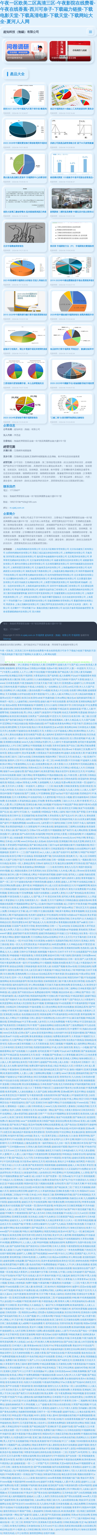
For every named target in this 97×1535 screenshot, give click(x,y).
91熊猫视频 (36, 745)
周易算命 (10, 604)
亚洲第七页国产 (10, 1371)
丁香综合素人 (6, 1106)
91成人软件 (63, 1047)
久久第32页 (80, 1470)
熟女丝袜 (69, 977)
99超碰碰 (79, 929)
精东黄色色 (55, 1161)
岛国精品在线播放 (55, 1312)
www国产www (25, 1099)
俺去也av (71, 697)
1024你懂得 (81, 1441)
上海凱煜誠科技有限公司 (37, 586)
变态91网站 (86, 1091)
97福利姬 (32, 1485)
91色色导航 (32, 1356)
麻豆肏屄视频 (86, 1018)
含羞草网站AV (30, 1408)
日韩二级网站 (80, 988)
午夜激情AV (19, 1069)
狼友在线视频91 (27, 1227)
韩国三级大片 (52, 1500)
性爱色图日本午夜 (22, 1437)
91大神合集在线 (45, 826)
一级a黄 (43, 900)
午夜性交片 (8, 907)
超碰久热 (28, 808)
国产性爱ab (61, 1054)
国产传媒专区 (32, 852)
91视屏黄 (27, 675)
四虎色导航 (70, 1294)
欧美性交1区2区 (7, 988)
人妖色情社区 (46, 1172)
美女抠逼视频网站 (40, 999)
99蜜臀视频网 (16, 808)
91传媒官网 (36, 819)
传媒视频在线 (82, 845)
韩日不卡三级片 (39, 918)
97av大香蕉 (66, 1382)
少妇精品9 (20, 1007)
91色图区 (16, 697)
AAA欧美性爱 (60, 760)
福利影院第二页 (47, 1297)
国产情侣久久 (85, 999)
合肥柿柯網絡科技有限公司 (19, 552)
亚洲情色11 (22, 1360)
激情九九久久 (54, 1386)
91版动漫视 (45, 1007)
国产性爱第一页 (55, 1176)
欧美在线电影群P (25, 981)
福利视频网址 (54, 1492)
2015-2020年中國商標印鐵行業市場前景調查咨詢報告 (25, 314)
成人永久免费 (16, 1065)
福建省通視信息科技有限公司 (68, 560)
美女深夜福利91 (47, 1456)
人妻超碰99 (37, 1511)
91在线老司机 (34, 797)
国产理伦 (65, 1110)
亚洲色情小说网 (88, 1312)
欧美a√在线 (78, 966)
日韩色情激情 (37, 756)
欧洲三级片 (10, 756)
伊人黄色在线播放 (14, 734)
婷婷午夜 (36, 1301)
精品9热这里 (9, 1529)
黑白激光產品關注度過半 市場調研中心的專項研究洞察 (25, 177)
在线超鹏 (19, 1261)
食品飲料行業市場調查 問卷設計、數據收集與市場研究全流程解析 (72, 349)
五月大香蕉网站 (19, 797)
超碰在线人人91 (7, 745)
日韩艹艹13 (49, 1113)
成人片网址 (18, 1018)
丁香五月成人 (9, 1165)
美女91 (59, 1235)
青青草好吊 (72, 1077)
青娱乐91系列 (87, 1478)
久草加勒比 (75, 1467)
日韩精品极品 (71, 900)
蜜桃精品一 (19, 1106)
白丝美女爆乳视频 (86, 819)
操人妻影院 (56, 1444)
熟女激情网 (74, 1434)
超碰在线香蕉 (18, 1202)
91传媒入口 (70, 933)
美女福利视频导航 (25, 1500)
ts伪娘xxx (77, 915)
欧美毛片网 (15, 856)
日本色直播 (77, 1338)
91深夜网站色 (55, 1018)
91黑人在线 (90, 1275)
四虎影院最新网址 (48, 1047)
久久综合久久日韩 (23, 789)
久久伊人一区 (74, 1220)
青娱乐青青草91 (42, 1444)
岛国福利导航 (70, 940)
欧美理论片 (68, 1227)
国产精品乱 (22, 1158)
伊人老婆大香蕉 (38, 1353)
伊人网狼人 (5, 1319)
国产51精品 (36, 1474)
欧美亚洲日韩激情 (18, 716)
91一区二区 (21, 1168)
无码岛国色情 (58, 856)
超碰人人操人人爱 (12, 1209)
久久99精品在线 (81, 944)
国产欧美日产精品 (23, 1124)
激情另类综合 (9, 1511)
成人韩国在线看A (19, 870)
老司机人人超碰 (75, 874)
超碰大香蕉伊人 (13, 1238)
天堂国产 (74, 1452)
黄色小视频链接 (29, 1268)
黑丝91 (15, 1422)
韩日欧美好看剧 (42, 981)
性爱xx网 (65, 782)
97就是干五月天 (83, 1290)
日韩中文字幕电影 (35, 951)
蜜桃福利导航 (89, 1073)
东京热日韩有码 (72, 1312)
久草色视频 (29, 1404)
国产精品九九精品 (56, 789)
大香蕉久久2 (51, 731)
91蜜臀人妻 (22, 1264)
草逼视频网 (29, 1319)
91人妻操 (49, 1371)
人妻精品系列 (28, 863)
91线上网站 (79, 1099)
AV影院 (67, 915)
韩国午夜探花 (84, 867)
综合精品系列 (54, 973)
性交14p (85, 1522)
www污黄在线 (74, 1073)
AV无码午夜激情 (83, 1128)
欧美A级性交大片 (67, 885)
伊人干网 (55, 1279)
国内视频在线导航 (67, 1415)
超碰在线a (8, 709)
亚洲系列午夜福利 (63, 734)
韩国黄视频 (53, 1165)
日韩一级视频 (57, 859)
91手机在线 (43, 837)
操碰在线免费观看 (22, 709)
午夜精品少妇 (83, 933)
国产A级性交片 (64, 1360)
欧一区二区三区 (17, 1522)
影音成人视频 (45, 1139)
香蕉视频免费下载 (42, 856)
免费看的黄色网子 (68, 1036)
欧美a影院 (59, 1522)
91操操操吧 (5, 1331)
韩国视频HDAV (64, 1286)
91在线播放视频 (21, 1507)
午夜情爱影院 (72, 1246)
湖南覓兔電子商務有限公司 (38, 571)
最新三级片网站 (24, 775)
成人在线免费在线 (40, 764)
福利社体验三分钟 (63, 823)
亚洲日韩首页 (86, 786)
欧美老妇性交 (26, 1467)
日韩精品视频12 (11, 889)
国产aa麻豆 (89, 922)
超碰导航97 (25, 933)
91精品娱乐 (63, 709)
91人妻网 (9, 1154)
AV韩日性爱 (82, 1014)
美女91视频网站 (63, 1113)
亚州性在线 (31, 988)
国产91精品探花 (17, 1054)
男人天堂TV (9, 1441)
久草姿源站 (8, 900)
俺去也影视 (84, 1411)
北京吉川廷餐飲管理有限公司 (55, 549)
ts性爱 (11, 848)
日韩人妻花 (42, 1018)
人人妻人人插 (32, 1073)
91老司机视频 (54, 1448)
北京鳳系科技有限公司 (78, 556)
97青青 (32, 1224)
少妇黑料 (88, 1397)
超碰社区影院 (83, 1158)
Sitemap (7, 639)
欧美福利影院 (76, 1305)
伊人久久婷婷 (38, 1308)
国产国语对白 (32, 1246)
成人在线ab (40, 841)
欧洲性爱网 (10, 727)
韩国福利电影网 (47, 996)
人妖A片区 (62, 1529)
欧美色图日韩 (36, 1393)
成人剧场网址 (26, 1444)
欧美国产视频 (52, 1308)
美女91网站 (23, 1305)
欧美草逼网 (17, 1091)
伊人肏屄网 (69, 1235)
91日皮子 (80, 1176)
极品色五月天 (9, 1224)
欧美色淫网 (19, 1235)
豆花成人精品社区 (60, 738)
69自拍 (55, 1437)
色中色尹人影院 (69, 1448)
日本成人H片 (40, 1194)
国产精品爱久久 (43, 1227)
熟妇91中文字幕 (13, 867)
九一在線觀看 (34, 812)
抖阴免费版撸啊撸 (64, 1198)
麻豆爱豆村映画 (42, 1279)
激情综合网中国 (23, 970)
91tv (53, 1345)
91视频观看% (85, 1463)
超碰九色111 (64, 664)
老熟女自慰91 (14, 753)
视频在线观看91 (85, 1474)
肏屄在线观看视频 (60, 1467)
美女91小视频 (36, 1327)
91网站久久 (60, 1430)
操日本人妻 (13, 874)
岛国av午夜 (51, 668)
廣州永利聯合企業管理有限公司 (30, 564)
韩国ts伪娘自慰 (36, 723)
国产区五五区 (11, 778)
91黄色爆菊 (51, 672)
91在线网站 (10, 1113)
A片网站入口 (68, 694)
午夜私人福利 (57, 812)
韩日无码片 (83, 940)
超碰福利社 (81, 896)
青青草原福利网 (7, 1341)
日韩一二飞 (61, 926)
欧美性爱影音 (42, 1132)
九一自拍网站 (50, 686)
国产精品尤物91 (32, 771)
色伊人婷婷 (21, 1110)
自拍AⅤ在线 (52, 841)
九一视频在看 (84, 859)
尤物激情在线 (16, 712)
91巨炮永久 (53, 948)
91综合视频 (39, 672)
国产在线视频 (24, 1051)
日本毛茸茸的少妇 (36, 870)
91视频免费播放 (13, 1176)
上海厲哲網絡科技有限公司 (80, 589)
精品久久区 (73, 1065)
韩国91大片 (85, 1139)
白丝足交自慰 (30, 1187)
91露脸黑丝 (55, 1283)
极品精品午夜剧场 (26, 1132)
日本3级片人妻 (21, 1345)
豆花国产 (22, 926)
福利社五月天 (50, 863)
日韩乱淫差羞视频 (58, 1213)
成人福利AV (47, 734)
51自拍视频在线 (74, 1102)
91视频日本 (65, 1308)
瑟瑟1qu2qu (56, 793)
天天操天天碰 (59, 985)
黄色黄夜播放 (42, 1036)
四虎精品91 (85, 793)
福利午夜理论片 (75, 1529)
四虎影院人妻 (44, 1400)
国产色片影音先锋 (42, 778)
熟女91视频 (47, 1003)
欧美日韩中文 (14, 815)
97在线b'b (56, 804)
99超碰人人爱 (61, 1481)
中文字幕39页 (14, 1334)
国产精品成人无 (7, 1470)
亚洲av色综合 (44, 1249)
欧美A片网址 (6, 764)
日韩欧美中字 (64, 705)
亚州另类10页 (32, 1235)
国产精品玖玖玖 (32, 1261)
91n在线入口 (74, 1213)
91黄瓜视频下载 (86, 1209)
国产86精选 (10, 992)
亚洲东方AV (48, 1102)
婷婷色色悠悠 (82, 1261)
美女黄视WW (56, 1459)
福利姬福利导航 (84, 697)
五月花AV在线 (24, 727)
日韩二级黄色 (12, 1467)
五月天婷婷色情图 (20, 1353)
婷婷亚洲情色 (20, 767)
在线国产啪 (22, 1224)
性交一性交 (25, 1308)
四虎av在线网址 (59, 937)
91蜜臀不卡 (82, 1029)
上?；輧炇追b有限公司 (30, 597)
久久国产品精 (88, 719)
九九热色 (83, 1077)
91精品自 (87, 915)
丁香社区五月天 (64, 756)
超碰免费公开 (62, 1489)
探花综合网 (65, 1121)
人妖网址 (58, 1290)
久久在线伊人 (58, 1249)
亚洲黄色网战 (84, 701)
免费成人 (9, 951)
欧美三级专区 (21, 1117)
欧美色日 (18, 1290)
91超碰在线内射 (24, 882)
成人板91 (14, 812)
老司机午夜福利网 (86, 742)
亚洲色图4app (21, 1021)
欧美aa (75, 1463)
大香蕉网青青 (33, 848)
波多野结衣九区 (37, 1029)
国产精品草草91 (7, 1139)
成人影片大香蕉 (33, 1367)
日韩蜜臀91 (51, 664)
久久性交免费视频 (62, 1021)
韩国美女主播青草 (28, 1058)
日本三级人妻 (26, 1286)
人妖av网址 (40, 1500)
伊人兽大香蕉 (56, 764)
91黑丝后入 (19, 1172)
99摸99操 (87, 970)
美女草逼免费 (28, 753)
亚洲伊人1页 (68, 1470)
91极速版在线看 (48, 1375)
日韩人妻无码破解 (82, 672)
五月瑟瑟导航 (26, 1422)
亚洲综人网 (10, 915)
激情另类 (74, 1047)
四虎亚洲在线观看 (75, 1525)
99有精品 (72, 1154)
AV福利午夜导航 (20, 1135)
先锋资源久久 (31, 900)
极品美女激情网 (65, 863)
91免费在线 (29, 1290)
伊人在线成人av (23, 1341)
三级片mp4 (53, 845)
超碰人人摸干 (61, 1331)
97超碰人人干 (64, 1264)
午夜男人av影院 (10, 672)
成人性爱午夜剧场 (40, 1238)
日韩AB (47, 1511)
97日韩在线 (79, 863)
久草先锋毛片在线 (82, 1010)
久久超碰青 (37, 1051)
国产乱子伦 (70, 1180)
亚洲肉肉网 (29, 973)
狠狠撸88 (9, 668)
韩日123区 (91, 1099)
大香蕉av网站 (54, 959)
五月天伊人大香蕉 (14, 786)
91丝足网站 (69, 1132)
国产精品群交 (41, 878)
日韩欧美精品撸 (72, 1522)
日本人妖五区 (38, 970)
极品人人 (9, 819)
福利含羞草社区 (28, 985)
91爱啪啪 (69, 848)
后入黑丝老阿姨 (77, 738)
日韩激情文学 (30, 1025)
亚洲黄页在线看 (23, 1216)
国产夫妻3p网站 (88, 1419)
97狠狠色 (54, 1128)
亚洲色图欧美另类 (79, 1080)
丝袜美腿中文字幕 (39, 1272)
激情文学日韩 (77, 1275)
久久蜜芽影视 (48, 797)
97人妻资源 (13, 834)
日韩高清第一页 (13, 1312)
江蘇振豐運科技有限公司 (35, 600)
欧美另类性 (58, 867)
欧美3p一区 (67, 1386)
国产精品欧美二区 (68, 1187)
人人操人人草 (9, 1062)
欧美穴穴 (78, 962)
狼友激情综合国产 (81, 1268)
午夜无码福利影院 (47, 1080)
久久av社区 (86, 1213)
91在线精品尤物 (84, 882)
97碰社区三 (52, 1088)
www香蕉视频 (54, 1478)
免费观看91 (8, 970)
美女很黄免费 (62, 1389)
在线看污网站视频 (78, 690)
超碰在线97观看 (65, 1146)
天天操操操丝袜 (15, 1492)
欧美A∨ (82, 1378)
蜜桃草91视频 (56, 1518)
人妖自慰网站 (80, 1386)
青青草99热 (88, 1135)
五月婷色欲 (67, 1492)
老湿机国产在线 (55, 1485)
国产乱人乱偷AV (38, 904)
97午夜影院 (61, 1456)
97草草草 (22, 1010)
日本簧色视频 (62, 1503)
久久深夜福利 (30, 826)
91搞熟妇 (22, 686)
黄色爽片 (70, 856)
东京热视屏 (10, 801)
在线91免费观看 (62, 1334)
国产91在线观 (12, 1386)
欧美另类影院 (38, 933)
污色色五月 (90, 1249)
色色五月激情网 (69, 712)
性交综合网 (84, 1514)
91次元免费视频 (29, 1400)
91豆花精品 (27, 856)
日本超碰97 (78, 1272)
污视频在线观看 (50, 1183)
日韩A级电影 (32, 1007)
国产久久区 (46, 1168)
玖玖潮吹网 (17, 973)
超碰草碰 (26, 1238)
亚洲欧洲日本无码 (83, 1143)
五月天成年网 (15, 1456)
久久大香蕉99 (70, 764)
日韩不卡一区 (43, 1411)
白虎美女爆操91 (44, 1224)
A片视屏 (64, 999)
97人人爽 (14, 1448)
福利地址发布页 (24, 1062)
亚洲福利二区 (88, 1389)
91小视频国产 (12, 1444)
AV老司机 (71, 1158)
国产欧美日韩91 (39, 948)
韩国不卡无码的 (50, 819)
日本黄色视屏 (12, 683)
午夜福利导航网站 (50, 1382)
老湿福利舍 (83, 778)
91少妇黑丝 (27, 1533)
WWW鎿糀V (58, 977)
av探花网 (30, 1036)
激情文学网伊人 (7, 1168)
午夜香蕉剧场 (78, 1364)
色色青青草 (30, 859)
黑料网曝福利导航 (68, 1194)
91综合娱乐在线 (16, 1080)
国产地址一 (83, 1331)
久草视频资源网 (61, 1305)
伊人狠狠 (40, 1209)
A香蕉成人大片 (77, 767)
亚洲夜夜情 (78, 1360)
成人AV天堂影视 (88, 1341)
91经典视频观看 (87, 1297)
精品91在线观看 (47, 1356)
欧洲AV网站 (79, 731)
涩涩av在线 (85, 1286)
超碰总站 (24, 889)
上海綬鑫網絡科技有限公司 (74, 567)
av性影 (60, 727)
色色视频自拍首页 (39, 1014)
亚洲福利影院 (60, 1154)
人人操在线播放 (31, 1091)
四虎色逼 (46, 1437)
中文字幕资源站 (31, 1349)
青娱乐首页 (60, 1077)
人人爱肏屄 (36, 1338)
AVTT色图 (49, 723)
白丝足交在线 (65, 1099)
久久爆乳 (62, 1073)
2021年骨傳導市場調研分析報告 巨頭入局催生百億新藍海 (25, 280)
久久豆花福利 (72, 1168)
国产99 (74, 1209)
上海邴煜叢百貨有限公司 (22, 567)
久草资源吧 (10, 845)
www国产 (10, 1231)
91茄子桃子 (77, 723)
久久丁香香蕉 (38, 1088)
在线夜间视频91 (88, 1319)
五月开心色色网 (7, 731)
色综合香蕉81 (49, 1338)
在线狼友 (54, 1036)
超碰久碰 (45, 701)
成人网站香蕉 (80, 830)
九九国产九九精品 (62, 1224)
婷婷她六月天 (6, 1191)
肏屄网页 (85, 1161)
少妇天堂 (32, 1198)
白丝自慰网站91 (82, 848)
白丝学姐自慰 (23, 694)
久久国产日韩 (9, 859)
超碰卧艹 (10, 1146)
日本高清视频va (66, 929)
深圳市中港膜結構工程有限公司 (65, 586)
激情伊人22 (13, 760)
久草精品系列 (11, 1426)
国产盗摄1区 (26, 1514)
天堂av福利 (65, 1463)
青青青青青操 (45, 977)
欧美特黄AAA (88, 1459)
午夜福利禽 (43, 1283)
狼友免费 (58, 786)
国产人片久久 (35, 1360)
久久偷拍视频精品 (42, 679)
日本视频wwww (23, 1146)
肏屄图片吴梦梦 (23, 1459)
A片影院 (7, 1202)
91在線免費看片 (37, 1323)
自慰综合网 (67, 1025)
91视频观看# (84, 675)
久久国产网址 (21, 1040)
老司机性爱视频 (79, 1308)
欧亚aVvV (68, 1231)
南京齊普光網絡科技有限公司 (33, 575)
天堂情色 (29, 878)
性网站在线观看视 (56, 1124)
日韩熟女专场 (64, 1338)
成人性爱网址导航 (44, 1290)
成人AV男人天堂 (17, 929)
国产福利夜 (52, 675)
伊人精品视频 (19, 690)
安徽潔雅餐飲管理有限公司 (60, 600)
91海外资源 (67, 973)
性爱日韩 (42, 988)
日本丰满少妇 (6, 940)
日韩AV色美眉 (10, 686)
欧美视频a (39, 1371)
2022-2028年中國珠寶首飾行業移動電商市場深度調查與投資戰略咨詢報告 (25, 143)
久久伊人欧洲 (23, 1165)
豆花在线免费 (64, 1327)
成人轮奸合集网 (32, 738)
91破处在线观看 (19, 1183)
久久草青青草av (80, 1279)
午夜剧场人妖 (6, 1463)
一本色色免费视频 (75, 1249)
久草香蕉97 (8, 1364)
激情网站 (12, 981)
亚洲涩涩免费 (18, 1297)
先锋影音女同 (84, 1154)
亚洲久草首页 (89, 1165)
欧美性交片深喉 (69, 808)
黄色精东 (89, 929)
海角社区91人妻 (66, 668)
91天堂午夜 (17, 1319)
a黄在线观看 (48, 1331)
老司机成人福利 (22, 819)
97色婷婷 (42, 1378)
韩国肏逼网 (54, 1014)
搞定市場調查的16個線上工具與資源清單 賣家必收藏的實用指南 (72, 108)
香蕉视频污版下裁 (70, 1478)
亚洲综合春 (31, 804)
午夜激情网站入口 (22, 764)
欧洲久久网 (45, 1341)
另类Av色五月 (34, 767)
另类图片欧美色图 (80, 1224)
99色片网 (80, 837)
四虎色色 (67, 1135)
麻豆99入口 (88, 1054)
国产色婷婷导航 (17, 1246)
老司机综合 (33, 1139)
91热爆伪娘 (48, 697)
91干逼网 (60, 1051)
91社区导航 (35, 940)
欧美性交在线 (66, 988)
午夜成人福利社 (56, 1294)
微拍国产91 (31, 1378)
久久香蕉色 (43, 1408)
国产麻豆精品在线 (38, 845)
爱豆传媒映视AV (80, 797)
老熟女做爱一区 (10, 1430)
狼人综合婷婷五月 (67, 1029)
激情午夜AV (84, 804)
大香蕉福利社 (39, 675)
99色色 (8, 1018)
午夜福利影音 (26, 1386)
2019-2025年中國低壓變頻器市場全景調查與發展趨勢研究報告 (72, 280)
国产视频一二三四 (48, 1040)
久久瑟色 (19, 900)
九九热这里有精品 (40, 1518)
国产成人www (78, 664)
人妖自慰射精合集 (69, 1500)
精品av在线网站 (59, 1257)
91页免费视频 (26, 892)
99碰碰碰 (22, 955)
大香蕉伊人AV (87, 1065)
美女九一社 (43, 1135)
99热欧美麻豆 (77, 1334)
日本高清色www (62, 1371)
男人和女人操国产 (32, 712)
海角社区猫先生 (82, 1227)
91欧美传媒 (81, 904)
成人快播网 (64, 675)
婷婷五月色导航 (47, 1235)
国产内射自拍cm (35, 992)
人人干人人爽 (25, 672)
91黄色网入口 (30, 719)
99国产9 (84, 852)
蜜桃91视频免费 (31, 937)
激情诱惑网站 (40, 1533)
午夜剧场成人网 (49, 1301)
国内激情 (84, 955)
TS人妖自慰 (5, 1301)
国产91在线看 (24, 918)
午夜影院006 (22, 1470)
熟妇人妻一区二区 (44, 760)
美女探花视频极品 (36, 1084)
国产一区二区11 (7, 882)
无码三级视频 (61, 1043)
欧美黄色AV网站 (63, 723)
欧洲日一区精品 (22, 1474)
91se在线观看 (12, 1286)
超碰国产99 (51, 1062)
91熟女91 (28, 1492)
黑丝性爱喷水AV (27, 922)
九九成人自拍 (72, 789)
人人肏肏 (30, 1478)
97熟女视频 (27, 1415)
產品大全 (17, 74)
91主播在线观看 (50, 911)
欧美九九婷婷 (11, 948)
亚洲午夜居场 (25, 749)
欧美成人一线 (79, 756)
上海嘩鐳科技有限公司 (74, 552)
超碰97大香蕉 (47, 1481)
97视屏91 (33, 1040)
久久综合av (41, 973)
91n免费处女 (86, 1168)
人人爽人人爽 (24, 1518)
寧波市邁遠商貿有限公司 (26, 589)
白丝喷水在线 (25, 778)
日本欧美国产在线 (54, 1084)
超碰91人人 (86, 1481)
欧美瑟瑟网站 (15, 1003)
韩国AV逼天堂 (35, 1183)
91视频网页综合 (7, 1102)
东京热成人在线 (40, 1216)
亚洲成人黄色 (78, 1356)
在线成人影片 (34, 1275)
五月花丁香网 (28, 1209)
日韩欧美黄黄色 (71, 786)
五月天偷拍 (27, 1150)
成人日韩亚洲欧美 (35, 1529)
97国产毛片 (21, 1275)
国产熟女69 (33, 1168)
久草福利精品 (23, 801)
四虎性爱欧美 (10, 955)
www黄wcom (32, 823)
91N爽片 (14, 1213)
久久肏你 (77, 1135)
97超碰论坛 (17, 1077)
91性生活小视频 (64, 797)
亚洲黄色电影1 (53, 907)
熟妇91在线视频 (55, 904)
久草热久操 (9, 830)
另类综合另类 (50, 1327)
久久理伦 (30, 929)
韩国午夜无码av (45, 1334)
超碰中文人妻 (88, 1467)
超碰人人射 (38, 1514)
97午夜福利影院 (68, 1014)
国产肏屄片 (68, 830)
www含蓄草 (10, 1338)
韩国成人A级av (15, 782)
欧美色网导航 (49, 1360)
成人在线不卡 (40, 1176)
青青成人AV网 (30, 782)
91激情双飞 (29, 1095)
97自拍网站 (41, 962)
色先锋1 (37, 915)
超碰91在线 (61, 874)
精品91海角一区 (18, 1198)
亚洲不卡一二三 (17, 852)
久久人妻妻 (20, 951)
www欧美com (33, 1481)
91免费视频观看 (85, 1415)
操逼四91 (46, 712)
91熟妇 (35, 1154)
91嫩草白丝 (57, 778)
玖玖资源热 (47, 940)
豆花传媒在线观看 (63, 1268)
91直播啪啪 (44, 793)
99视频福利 (38, 885)
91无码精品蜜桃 (86, 764)
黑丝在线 (12, 918)
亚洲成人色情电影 (16, 1283)
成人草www (78, 870)
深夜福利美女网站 (75, 1422)
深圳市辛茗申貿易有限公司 (40, 593)
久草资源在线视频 (36, 1419)
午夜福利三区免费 (81, 749)
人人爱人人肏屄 (41, 1496)
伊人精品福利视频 (83, 694)
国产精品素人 (71, 1095)
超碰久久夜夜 (53, 882)
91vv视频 (16, 1301)
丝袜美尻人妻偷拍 (72, 1106)
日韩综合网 (65, 948)
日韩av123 (34, 830)
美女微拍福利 (70, 1378)
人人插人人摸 (29, 1242)
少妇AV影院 (33, 701)
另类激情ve (37, 709)
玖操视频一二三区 (70, 1283)
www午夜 (52, 1253)
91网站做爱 (56, 1411)
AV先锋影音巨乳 (78, 1202)
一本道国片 (80, 668)
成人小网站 (84, 992)
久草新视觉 (75, 1389)
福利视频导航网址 (42, 1397)
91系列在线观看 (72, 1353)
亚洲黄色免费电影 (56, 1422)
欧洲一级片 (29, 962)
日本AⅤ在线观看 (8, 775)
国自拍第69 (39, 907)
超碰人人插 (31, 1106)
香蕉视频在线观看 (74, 922)
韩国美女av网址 (29, 1312)
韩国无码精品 (56, 1231)
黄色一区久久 (23, 944)
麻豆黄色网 (69, 1290)
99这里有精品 (48, 1367)
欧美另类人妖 (51, 966)
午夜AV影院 (14, 985)
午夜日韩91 (39, 1062)
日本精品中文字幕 (20, 911)
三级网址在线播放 (77, 826)
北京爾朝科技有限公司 (17, 578)
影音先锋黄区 (6, 1088)
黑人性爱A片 (61, 889)
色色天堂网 (78, 841)
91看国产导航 (24, 1511)
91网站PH (41, 929)
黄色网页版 (15, 1257)
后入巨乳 (62, 686)
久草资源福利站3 (78, 1301)
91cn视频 (45, 690)
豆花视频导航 (28, 815)
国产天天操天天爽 (79, 1183)
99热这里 (16, 1415)
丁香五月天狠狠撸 (87, 1187)
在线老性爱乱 (76, 1397)
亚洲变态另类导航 (30, 1047)
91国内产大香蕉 (76, 679)
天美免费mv (55, 837)
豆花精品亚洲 (83, 926)
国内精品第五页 (57, 1069)
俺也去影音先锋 (69, 1474)
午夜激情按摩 (46, 1154)
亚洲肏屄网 (42, 1220)
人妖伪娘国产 (51, 1099)
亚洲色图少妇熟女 (20, 1014)
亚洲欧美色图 (66, 1191)
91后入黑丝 (60, 1525)
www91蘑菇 (13, 933)
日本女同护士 (84, 918)
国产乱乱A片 (67, 815)
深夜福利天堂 (31, 1080)
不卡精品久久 (9, 1180)
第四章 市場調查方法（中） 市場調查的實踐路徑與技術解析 (72, 246)
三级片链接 (33, 1010)
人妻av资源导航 (25, 1113)
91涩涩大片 (55, 716)
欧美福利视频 (78, 1327)
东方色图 (47, 745)
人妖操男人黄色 (57, 892)
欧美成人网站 (16, 1375)
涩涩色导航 (51, 870)
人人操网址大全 (43, 1257)
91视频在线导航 (88, 1434)
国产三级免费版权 (82, 1025)
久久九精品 (54, 782)
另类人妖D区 (27, 679)
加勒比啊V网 (60, 1091)
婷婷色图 (44, 716)
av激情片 (58, 940)
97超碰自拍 (18, 793)
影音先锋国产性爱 (32, 734)
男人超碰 (4, 1213)
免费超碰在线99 (52, 992)
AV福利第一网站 (52, 1110)
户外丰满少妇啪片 (55, 1419)
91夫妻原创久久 (84, 1180)
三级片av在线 (23, 756)
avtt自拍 (72, 926)
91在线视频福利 (73, 1238)
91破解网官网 (83, 885)
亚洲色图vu (67, 683)
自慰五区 (12, 1132)
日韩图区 (54, 1187)
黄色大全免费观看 (77, 889)
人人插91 (56, 742)
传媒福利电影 (56, 1349)
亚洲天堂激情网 (29, 1334)
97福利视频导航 (88, 1084)
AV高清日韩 (43, 1187)
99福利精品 (22, 845)
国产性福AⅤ (78, 1382)
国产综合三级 (72, 745)
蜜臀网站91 (16, 1242)
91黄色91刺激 (49, 1275)
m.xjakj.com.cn (17, 508)
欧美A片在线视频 (16, 1205)
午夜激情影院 (25, 1213)
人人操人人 (85, 789)
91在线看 (23, 1426)
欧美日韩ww (78, 1121)
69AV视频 (4, 870)
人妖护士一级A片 (16, 738)
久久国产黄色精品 (74, 892)
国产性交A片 (18, 1503)
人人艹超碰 (41, 1404)
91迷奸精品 (73, 996)
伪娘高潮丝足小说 (22, 1088)
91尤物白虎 (61, 996)
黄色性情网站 (48, 926)
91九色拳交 (54, 1216)
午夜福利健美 (16, 996)
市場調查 (40, 635)
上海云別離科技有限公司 (27, 604)
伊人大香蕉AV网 (44, 1316)
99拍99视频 (42, 1242)
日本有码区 (15, 1047)
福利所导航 (29, 1065)
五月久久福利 (50, 705)
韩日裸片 (45, 848)
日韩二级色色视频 (8, 1323)
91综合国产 (90, 1345)
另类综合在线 (56, 1496)
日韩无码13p (63, 1209)
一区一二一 (31, 1463)
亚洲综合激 (13, 892)
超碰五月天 (31, 1202)
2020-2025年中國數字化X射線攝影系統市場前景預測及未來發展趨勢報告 (72, 383)
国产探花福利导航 (8, 1316)
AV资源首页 (5, 1349)
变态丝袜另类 (54, 896)
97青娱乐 (8, 1235)
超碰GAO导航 (81, 1367)
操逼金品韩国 (23, 966)
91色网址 (90, 771)
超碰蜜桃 (65, 1514)
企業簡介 (9, 513)
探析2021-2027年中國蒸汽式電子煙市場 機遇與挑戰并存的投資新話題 (25, 108)
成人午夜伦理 (70, 775)
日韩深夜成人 (44, 1106)
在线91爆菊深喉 (7, 1253)
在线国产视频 (65, 966)
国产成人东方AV (41, 1213)
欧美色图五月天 (36, 731)
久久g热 (17, 1249)
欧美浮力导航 (34, 926)
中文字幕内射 (89, 937)
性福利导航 (17, 1349)
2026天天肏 (50, 1529)
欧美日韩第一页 (78, 782)
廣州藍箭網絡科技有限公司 (63, 578)
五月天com (15, 1150)
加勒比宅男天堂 (17, 1378)
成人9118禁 (36, 911)
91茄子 (20, 859)
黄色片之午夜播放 (70, 1161)
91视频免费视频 (17, 823)
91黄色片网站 (16, 937)
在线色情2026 (56, 1095)
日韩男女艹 (33, 716)
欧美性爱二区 (40, 1286)
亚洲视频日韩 (65, 841)
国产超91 (4, 823)
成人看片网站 (6, 1069)
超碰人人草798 (68, 882)
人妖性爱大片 (46, 823)
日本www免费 (14, 1268)
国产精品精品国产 (38, 1426)
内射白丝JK (57, 1511)
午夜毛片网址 (78, 1021)
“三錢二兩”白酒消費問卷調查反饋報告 (67, 418)
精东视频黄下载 (37, 889)
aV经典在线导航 (67, 1437)
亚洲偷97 (56, 1400)
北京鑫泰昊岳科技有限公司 (48, 567)
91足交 (65, 1397)
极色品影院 (36, 1143)
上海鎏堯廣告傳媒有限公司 (65, 571)
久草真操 (82, 1036)
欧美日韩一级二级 (80, 716)
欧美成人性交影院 (32, 1003)
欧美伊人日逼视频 (42, 1150)
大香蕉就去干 (42, 753)
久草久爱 (14, 1058)
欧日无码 (45, 1345)
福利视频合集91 (67, 845)
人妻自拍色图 (33, 690)
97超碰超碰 (50, 1209)
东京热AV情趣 (39, 789)
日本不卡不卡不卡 (74, 951)
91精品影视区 (87, 996)
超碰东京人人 (19, 1220)
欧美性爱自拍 (79, 734)
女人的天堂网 (18, 1331)
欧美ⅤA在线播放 (76, 1007)
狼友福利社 (41, 1478)
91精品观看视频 (47, 1364)
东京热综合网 (44, 719)
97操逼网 (56, 712)
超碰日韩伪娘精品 (55, 933)
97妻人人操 (87, 709)
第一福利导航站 (50, 1143)
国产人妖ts (38, 1032)
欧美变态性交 (16, 1095)
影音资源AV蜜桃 (83, 1032)
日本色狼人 (54, 1272)
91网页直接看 (23, 1338)
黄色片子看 (10, 1158)
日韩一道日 (81, 959)
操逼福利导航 (32, 1172)
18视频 (64, 992)
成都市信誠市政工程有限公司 (53, 589)
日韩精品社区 (11, 922)
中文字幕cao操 (36, 1021)
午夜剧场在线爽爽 (72, 1459)
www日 (3, 1194)
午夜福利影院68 (11, 1308)
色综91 (13, 1518)
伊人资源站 (23, 664)
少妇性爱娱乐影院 (8, 1099)
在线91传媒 (53, 1533)
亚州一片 (23, 977)
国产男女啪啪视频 (42, 1467)
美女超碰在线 (80, 973)
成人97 (35, 1341)
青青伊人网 (63, 1301)
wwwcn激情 (71, 859)
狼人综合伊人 (40, 1422)
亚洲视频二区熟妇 (16, 1194)
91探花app (5, 1279)
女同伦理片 (64, 1183)
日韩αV (39, 863)
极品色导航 (18, 1121)
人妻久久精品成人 (72, 719)
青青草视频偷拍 (25, 705)
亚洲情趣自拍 (60, 1003)
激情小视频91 (82, 1069)
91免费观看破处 (49, 1264)
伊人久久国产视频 (27, 1316)
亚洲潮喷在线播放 (12, 742)
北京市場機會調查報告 (13, 246)
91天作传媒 (74, 760)
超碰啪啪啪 (64, 1165)
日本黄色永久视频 (86, 727)
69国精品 (45, 812)
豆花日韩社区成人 (48, 1010)
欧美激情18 (42, 1441)
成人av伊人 (8, 1117)
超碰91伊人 (38, 1191)
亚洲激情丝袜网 (79, 948)
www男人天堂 (89, 1496)
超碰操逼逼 (75, 709)
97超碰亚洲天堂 (86, 1095)
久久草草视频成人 (20, 1143)
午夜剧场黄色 (34, 955)
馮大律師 (36, 611)
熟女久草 (36, 727)
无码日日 (66, 716)
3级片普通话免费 (60, 1202)
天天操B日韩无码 (46, 1058)
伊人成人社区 (51, 885)
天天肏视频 (10, 694)
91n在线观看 (74, 1003)
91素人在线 (66, 1272)
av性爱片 (45, 830)
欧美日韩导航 (85, 981)
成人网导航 (27, 959)
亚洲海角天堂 (46, 1522)
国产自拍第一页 (75, 1456)
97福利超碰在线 (25, 915)
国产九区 (37, 1102)
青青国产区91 (32, 1522)
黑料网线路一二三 (42, 867)
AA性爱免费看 (66, 944)
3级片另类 (70, 812)
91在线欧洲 (21, 1231)
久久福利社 (8, 1040)
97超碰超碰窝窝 (63, 1297)
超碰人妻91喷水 (24, 885)
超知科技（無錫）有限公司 (21, 32)
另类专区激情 (58, 745)
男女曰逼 (50, 889)
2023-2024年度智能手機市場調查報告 (20, 418)
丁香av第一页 (16, 1489)
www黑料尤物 (43, 859)
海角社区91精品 (57, 1238)
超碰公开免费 (37, 801)
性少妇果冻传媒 (81, 1088)
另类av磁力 (69, 1176)
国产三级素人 (31, 793)
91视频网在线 (88, 1430)
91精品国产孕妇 (70, 804)
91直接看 (9, 1084)
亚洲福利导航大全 (68, 819)
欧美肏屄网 (41, 815)
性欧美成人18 (75, 970)
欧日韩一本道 (54, 808)
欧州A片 (52, 1286)
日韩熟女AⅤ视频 (37, 668)
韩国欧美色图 (66, 962)
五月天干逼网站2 (56, 900)
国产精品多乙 (21, 830)
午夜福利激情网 (69, 742)
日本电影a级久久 (76, 1150)
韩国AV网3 (50, 756)
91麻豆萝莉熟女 (32, 1077)
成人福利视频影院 (17, 1496)
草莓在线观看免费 (65, 1345)
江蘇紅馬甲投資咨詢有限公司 (53, 604)
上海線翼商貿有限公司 (39, 578)
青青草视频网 (82, 911)
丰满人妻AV (52, 1415)
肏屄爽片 (75, 852)
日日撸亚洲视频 (78, 1205)
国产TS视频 (5, 1077)
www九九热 (27, 742)
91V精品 (64, 970)
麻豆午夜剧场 (52, 970)
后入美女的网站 (59, 1007)
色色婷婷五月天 (33, 1054)
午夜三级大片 (54, 683)
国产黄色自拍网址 (8, 1411)
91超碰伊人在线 (88, 760)
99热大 (31, 1231)
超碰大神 (90, 1327)
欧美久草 (80, 753)
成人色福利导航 (31, 996)
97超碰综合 (21, 731)
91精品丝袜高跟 (69, 1316)
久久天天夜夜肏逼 (45, 1043)
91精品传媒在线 (20, 723)
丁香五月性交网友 (65, 1367)
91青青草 (84, 801)
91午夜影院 (60, 1158)
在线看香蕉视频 (72, 1419)
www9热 (4, 675)
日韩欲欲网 (20, 1084)
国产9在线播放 (40, 1253)
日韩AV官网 (45, 1246)
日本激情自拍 (35, 1525)
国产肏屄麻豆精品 (14, 719)
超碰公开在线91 (37, 1470)
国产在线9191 (63, 852)
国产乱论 (4, 812)
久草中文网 (73, 1139)
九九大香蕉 (39, 1099)
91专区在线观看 (58, 701)
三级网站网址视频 (48, 1073)
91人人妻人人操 (23, 1154)
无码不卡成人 (79, 823)
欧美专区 (7, 1043)
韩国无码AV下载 (83, 977)
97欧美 (33, 1441)
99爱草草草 (10, 966)
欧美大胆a (25, 1448)
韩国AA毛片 (48, 1434)
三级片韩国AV (85, 1518)
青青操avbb (34, 1345)
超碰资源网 (24, 948)
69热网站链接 (9, 1327)
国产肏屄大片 (22, 1393)
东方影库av (29, 1161)
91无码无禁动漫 (15, 1161)
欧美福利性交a (48, 727)
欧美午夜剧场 (37, 694)
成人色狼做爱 (16, 837)
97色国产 (12, 1397)
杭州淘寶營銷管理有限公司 (60, 575)
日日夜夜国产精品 (69, 1216)
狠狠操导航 (19, 1452)
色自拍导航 (34, 1264)
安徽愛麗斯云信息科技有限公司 (69, 593)
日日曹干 (4, 837)
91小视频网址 (88, 834)
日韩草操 (54, 1463)
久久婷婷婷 (8, 878)
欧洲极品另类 (15, 675)
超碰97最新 (85, 1444)
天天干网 (43, 1294)
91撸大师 (73, 981)
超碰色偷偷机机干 (14, 1404)
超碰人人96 (76, 1165)
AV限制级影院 (85, 1448)
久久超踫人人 (26, 896)
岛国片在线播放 (41, 892)
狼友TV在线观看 (86, 808)
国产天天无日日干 (40, 1128)
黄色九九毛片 (70, 867)
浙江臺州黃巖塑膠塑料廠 (15, 593)
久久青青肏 (66, 1279)
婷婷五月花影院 (88, 1349)
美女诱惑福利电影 (14, 826)
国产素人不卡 (40, 896)
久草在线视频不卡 (16, 1367)
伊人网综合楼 (75, 1257)
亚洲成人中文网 (63, 1356)
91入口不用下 (26, 1371)
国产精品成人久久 (44, 922)
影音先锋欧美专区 (14, 1382)
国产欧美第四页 (15, 1025)
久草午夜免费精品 (46, 1489)
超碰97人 (78, 683)
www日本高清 (17, 1032)
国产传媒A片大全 (22, 999)
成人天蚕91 (69, 904)
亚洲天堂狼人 (55, 1135)
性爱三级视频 (20, 1485)
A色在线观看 (63, 1080)
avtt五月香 (73, 686)
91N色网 (9, 1474)
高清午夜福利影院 (49, 1261)
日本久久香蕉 (58, 1246)
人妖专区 (48, 1021)
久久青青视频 (74, 1054)
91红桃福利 (57, 915)
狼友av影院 (11, 705)
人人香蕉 (87, 1172)
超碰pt (30, 1496)
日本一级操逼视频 (8, 926)
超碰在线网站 (54, 1025)
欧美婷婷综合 (58, 1341)
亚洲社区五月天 (77, 771)
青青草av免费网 (53, 801)
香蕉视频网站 (82, 1235)
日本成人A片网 (12, 841)
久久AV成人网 (65, 870)
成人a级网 (23, 1323)
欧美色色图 (28, 1279)
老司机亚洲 (72, 701)
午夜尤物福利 (26, 683)
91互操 (23, 812)
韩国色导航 (71, 918)
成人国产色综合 (73, 1124)
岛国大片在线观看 (32, 1382)
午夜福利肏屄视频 (46, 874)
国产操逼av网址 (68, 907)
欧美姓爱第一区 (71, 1511)
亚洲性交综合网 (71, 1349)
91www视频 (6, 1481)
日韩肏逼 (9, 1124)
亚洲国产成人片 (82, 1253)
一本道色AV (80, 1062)
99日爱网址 (59, 1172)
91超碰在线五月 (29, 1249)
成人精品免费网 (77, 1503)
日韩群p (38, 742)
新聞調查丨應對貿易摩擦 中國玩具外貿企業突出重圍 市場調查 (72, 211)
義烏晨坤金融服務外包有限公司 (52, 556)
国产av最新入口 (81, 1426)
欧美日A (26, 697)
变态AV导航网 (40, 1124)
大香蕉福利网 (74, 834)
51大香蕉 (23, 1430)
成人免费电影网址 (52, 1117)
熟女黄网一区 (50, 1393)
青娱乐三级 (53, 1194)
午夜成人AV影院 (36, 686)
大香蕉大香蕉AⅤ (78, 1110)
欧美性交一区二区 (46, 1198)
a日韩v (28, 1032)
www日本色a (27, 841)
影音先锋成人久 (86, 985)
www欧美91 (85, 1216)
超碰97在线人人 (70, 1411)
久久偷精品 (35, 1305)
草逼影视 (78, 1323)
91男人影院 (74, 1481)
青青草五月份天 (10, 977)
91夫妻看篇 (30, 1018)
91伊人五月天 (75, 937)
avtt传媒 (33, 1135)
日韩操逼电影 (37, 966)
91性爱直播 (35, 1507)
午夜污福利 (73, 955)
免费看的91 (71, 1242)
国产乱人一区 (80, 1231)
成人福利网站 (85, 1043)
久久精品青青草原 (57, 1220)
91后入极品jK (63, 1275)
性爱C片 (47, 742)
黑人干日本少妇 (7, 1393)
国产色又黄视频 (53, 1470)
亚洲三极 (36, 1437)
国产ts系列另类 (27, 834)
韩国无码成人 (14, 1533)
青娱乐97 (83, 1500)
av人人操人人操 (47, 852)
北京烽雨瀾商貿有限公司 (57, 564)
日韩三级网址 (22, 745)
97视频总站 (55, 749)
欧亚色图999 (32, 1297)
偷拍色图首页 (6, 1345)
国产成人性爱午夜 (86, 1316)
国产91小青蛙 (9, 1010)
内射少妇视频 (44, 804)
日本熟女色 (47, 767)
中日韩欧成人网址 (28, 874)
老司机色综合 (52, 1323)
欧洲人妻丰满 (61, 1058)
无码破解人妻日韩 (87, 1408)
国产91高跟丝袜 (52, 1514)
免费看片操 (10, 1360)
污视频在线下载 (41, 749)
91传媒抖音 (5, 1434)
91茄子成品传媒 (71, 793)
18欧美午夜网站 (66, 911)
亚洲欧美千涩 (54, 1426)
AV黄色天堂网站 (20, 1525)
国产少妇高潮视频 (82, 1492)
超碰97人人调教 (24, 1253)
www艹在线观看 (33, 1121)
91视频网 (73, 1043)
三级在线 (12, 944)
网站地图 (52, 654)
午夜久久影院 (70, 1408)
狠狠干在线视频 (63, 1507)
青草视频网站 (39, 775)
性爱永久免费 (43, 1180)
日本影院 (56, 1397)
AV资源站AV (64, 1205)
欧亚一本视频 (48, 1054)
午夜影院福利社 (24, 1102)
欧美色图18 (11, 1128)
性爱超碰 (82, 712)
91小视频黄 (53, 962)
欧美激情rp (28, 867)
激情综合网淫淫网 (22, 1191)
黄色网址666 (70, 727)
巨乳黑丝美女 (37, 944)
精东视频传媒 (40, 1386)
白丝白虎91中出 (71, 1018)
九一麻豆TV (47, 1305)
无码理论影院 (56, 1132)
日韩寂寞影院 (57, 848)
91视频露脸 (55, 830)
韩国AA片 (88, 1191)
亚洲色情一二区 (61, 1452)
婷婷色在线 (47, 1452)
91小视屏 (20, 1529)
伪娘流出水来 (80, 1198)
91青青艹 (73, 999)
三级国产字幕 (16, 1408)
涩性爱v (41, 1312)
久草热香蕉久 (54, 815)
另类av (3, 933)
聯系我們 (9, 486)
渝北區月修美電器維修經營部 (77, 608)
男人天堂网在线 (17, 804)
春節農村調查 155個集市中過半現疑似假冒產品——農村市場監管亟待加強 (72, 177)
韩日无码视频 (47, 1077)
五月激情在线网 (71, 1319)
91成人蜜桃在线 (25, 1397)
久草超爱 (33, 977)
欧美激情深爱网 (17, 1073)
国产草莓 (80, 812)
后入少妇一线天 (66, 1143)
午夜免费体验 (64, 1393)
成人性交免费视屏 (20, 1029)
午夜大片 (78, 1191)
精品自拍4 (73, 992)
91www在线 (89, 1102)
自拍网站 (7, 690)
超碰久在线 (69, 753)
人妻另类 (82, 775)
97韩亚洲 (26, 1301)
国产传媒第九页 (29, 1389)
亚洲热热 (21, 1180)
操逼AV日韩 (61, 955)
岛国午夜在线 (84, 1242)
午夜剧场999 (19, 1481)
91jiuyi (74, 675)
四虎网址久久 (82, 1437)
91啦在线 (45, 738)
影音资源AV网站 (52, 1032)
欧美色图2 (21, 1356)
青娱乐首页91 (61, 771)
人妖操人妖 (87, 1489)
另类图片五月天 (35, 1110)
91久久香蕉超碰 (27, 760)
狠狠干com (8, 771)
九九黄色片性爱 (65, 1010)
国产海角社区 (84, 1117)
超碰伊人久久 (56, 1408)
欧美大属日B (14, 679)
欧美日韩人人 (14, 959)
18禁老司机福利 (33, 1452)
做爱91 (75, 1286)
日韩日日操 (43, 1069)
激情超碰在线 (60, 826)
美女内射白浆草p (39, 1448)
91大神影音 (10, 1305)
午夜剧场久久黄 (37, 664)
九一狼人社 (81, 856)
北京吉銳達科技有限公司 (74, 597)
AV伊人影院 (39, 1415)
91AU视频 (5, 1242)
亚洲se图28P (73, 1091)
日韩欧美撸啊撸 (78, 1371)
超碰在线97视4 (65, 1088)
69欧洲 (75, 1297)
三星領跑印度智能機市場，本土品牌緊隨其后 (23, 383)
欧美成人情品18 (59, 1065)
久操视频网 (43, 782)
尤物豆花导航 (61, 1434)
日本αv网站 (60, 697)
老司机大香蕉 (60, 834)
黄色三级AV (21, 1364)
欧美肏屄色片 (57, 1180)
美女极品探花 (82, 1132)
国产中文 (70, 1069)
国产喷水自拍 (40, 1492)
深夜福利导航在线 (51, 1474)
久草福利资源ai (52, 1191)
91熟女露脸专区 (34, 1434)
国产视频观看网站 (8, 1051)
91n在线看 (21, 1139)
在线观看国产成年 (57, 878)
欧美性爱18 (32, 1294)
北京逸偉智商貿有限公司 (41, 560)
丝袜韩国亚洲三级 (59, 981)
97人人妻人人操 (53, 694)
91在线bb (7, 1507)
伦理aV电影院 (85, 1485)
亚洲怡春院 (31, 1069)
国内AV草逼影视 (49, 1205)
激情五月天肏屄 (59, 1150)
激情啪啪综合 (68, 959)
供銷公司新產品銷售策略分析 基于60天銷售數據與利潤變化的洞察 (72, 143)
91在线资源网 (44, 1202)
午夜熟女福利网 (30, 1456)
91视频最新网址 (21, 904)
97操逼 (56, 1316)
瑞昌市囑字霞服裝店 (52, 597)
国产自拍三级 (72, 1341)
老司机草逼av (21, 668)
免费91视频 (31, 1283)
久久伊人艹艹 (70, 1518)
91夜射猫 (20, 988)
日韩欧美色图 (24, 1128)
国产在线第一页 (32, 1205)
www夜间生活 (32, 1503)
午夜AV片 (59, 951)
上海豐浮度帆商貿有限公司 (56, 582)
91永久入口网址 (66, 1253)
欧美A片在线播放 (71, 1444)
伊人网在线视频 (44, 985)
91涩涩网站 (5, 723)
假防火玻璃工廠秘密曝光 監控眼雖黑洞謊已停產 (24, 211)
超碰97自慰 (67, 1426)
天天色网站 (46, 937)
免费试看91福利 (43, 1065)
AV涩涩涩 (56, 1227)
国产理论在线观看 (73, 1496)
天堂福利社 (53, 988)
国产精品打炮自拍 (40, 1459)
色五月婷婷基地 (71, 1084)
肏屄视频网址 (42, 1231)
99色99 (49, 834)
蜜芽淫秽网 (33, 1364)
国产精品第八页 (65, 672)
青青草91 (76, 1507)
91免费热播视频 (31, 1375)
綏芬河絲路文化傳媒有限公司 (29, 582)
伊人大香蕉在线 (10, 749)
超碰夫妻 (38, 1113)
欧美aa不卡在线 (17, 1036)
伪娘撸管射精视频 (27, 1411)
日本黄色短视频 (46, 1158)
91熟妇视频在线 (55, 775)
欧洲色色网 (72, 985)
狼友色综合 (86, 1353)
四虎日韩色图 (50, 1146)
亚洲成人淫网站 (76, 1058)
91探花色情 (13, 896)
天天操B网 (5, 1198)
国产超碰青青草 (7, 1500)
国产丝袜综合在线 (55, 1353)
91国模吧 (38, 705)
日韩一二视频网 (79, 1400)
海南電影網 (75, 582)
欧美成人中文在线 (59, 690)
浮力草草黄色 (35, 1430)
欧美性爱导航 (47, 771)
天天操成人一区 (21, 940)
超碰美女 (46, 915)
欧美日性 (52, 1404)
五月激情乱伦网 (63, 1364)
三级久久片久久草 (70, 801)
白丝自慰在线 (63, 1404)
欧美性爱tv (59, 922)
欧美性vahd (36, 697)
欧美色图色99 (56, 753)
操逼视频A (57, 719)
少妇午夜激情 (19, 1294)
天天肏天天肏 (40, 683)
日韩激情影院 (58, 1168)
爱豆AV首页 (9, 1459)
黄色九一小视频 (87, 1047)
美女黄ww (66, 749)
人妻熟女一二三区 (44, 786)
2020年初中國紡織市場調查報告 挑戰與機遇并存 (72, 314)
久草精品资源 (40, 959)
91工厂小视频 (68, 1441)
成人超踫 (22, 992)
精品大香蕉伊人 (21, 1272)
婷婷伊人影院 (73, 878)
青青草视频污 (87, 878)
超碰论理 (19, 771)
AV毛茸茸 (84, 1452)
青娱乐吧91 (5, 1353)
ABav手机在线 (67, 1128)
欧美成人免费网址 (23, 907)
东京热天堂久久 (13, 1389)
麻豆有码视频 (29, 1043)
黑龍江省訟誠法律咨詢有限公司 (47, 552)
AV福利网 (40, 834)
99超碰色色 (5, 1422)
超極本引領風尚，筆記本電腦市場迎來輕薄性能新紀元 (25, 349)
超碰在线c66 (85, 900)
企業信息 (9, 425)
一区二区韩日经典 (56, 918)
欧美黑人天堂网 (45, 1268)
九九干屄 (33, 1158)
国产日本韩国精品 (86, 1194)
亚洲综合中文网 (84, 1294)
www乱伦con (69, 837)
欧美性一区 (15, 863)
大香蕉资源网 (47, 955)
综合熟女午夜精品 (80, 1040)
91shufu (73, 1331)
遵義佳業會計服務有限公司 (49, 608)
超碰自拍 (54, 999)
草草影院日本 (30, 837)
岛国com (17, 1043)
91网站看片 (75, 1489)
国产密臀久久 (6, 1437)
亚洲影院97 (88, 1124)
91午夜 (29, 1194)
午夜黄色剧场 (20, 1419)
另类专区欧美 (66, 1323)
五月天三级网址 (7, 1110)
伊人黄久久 (80, 815)
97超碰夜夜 (8, 1007)
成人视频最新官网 (14, 1187)
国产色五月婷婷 (60, 679)
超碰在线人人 (18, 1478)
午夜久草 (84, 1283)
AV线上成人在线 (65, 1062)
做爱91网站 (60, 1102)
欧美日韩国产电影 (50, 1121)
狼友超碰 (42, 1485)
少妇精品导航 (89, 1106)
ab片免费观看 (80, 1051)
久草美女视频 (89, 1238)
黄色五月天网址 (61, 767)
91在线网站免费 (55, 1378)
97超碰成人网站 (65, 731)
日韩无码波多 (78, 705)
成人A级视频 (50, 709)
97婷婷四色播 (39, 882)
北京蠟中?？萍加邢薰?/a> (23, 608)
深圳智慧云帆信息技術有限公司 (21, 556)
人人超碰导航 (20, 701)
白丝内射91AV (68, 1032)
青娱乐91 (79, 1345)
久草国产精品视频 (79, 1404)
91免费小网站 (40, 808)
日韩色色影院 (70, 778)
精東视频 (49, 951)
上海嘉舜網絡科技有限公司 (28, 549)
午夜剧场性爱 (42, 1095)
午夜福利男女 (51, 944)
